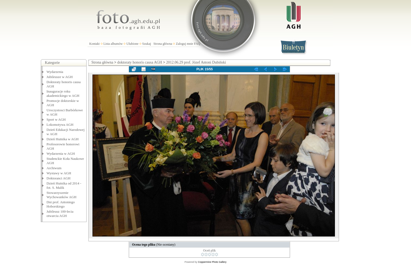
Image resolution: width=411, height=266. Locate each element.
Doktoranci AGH (58, 178)
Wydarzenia (55, 72)
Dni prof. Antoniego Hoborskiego (61, 204)
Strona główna (162, 44)
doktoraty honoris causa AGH (139, 62)
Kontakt (94, 44)
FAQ (197, 44)
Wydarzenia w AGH (61, 154)
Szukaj (146, 44)
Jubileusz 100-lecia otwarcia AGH (60, 213)
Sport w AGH (56, 119)
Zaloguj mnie (184, 44)
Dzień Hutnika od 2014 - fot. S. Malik (64, 185)
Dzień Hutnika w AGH (63, 139)
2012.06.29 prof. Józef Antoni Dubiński (196, 62)
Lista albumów (113, 44)
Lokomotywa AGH (60, 125)
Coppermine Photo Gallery (212, 262)
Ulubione (132, 44)
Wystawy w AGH (59, 173)
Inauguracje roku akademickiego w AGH (63, 93)
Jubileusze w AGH (60, 77)
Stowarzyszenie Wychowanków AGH (62, 195)
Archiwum (54, 168)
